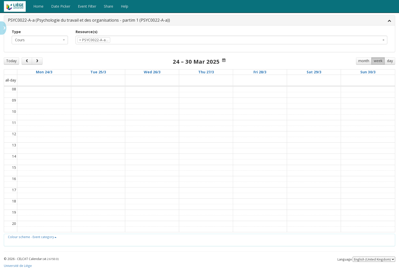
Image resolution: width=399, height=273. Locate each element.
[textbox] (119, 40)
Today (11, 60)
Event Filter (87, 6)
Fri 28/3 (259, 72)
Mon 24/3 (44, 72)
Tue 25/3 (98, 72)
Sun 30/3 (368, 72)
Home (38, 6)
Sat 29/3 (314, 72)
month (363, 60)
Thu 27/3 (206, 72)
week (378, 60)
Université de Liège (18, 266)
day (390, 60)
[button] (32, 237)
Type (16, 31)
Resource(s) (86, 31)
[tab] (199, 20)
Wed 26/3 (152, 72)
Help (124, 6)
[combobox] (40, 40)
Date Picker (60, 6)
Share (108, 6)
